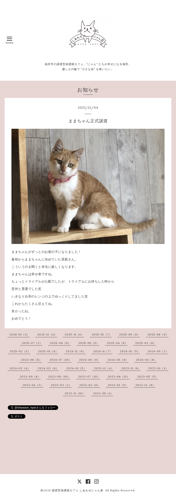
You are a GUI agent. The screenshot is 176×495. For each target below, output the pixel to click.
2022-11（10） (75, 393)
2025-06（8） (60, 343)
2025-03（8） (145, 343)
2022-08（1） (103, 393)
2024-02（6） (48, 368)
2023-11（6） (131, 368)
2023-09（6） (30, 376)
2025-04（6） (117, 343)
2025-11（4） (74, 334)
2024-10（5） (130, 351)
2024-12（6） (76, 351)
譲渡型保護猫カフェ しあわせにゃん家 (77, 490)
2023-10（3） (158, 368)
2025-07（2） (32, 343)
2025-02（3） (20, 351)
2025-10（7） (102, 334)
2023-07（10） (89, 376)
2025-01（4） (48, 351)
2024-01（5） (76, 368)
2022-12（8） (145, 385)
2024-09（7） (158, 351)
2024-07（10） (61, 359)
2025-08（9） (158, 334)
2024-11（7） (102, 351)
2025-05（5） (88, 343)
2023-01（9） (118, 385)
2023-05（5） (147, 376)
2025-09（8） (129, 334)
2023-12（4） (104, 368)
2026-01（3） (19, 334)
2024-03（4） (19, 368)
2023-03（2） (61, 385)
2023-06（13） (119, 376)
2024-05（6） (117, 359)
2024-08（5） (31, 359)
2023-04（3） (32, 385)
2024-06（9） (89, 359)
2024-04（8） (146, 359)
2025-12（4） (47, 334)
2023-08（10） (59, 376)
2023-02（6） (89, 385)
